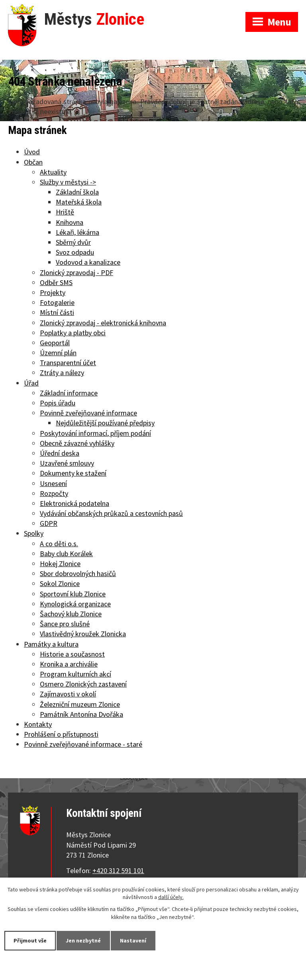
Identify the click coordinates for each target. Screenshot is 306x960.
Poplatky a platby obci (73, 332)
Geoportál (55, 342)
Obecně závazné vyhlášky (77, 443)
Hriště (65, 211)
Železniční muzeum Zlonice (80, 704)
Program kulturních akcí (75, 674)
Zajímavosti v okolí (68, 693)
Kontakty (38, 724)
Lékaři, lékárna (77, 232)
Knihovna (69, 222)
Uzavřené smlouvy (67, 463)
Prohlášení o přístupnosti (61, 734)
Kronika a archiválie (69, 664)
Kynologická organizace (75, 603)
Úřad (31, 383)
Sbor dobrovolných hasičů (78, 573)
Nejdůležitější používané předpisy (105, 422)
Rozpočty (54, 493)
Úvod (32, 151)
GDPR (48, 523)
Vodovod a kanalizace (88, 262)
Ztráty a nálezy (62, 372)
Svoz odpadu (75, 252)
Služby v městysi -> (68, 182)
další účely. (171, 897)
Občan (33, 162)
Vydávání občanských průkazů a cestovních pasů (111, 513)
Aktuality (53, 172)
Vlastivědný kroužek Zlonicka (83, 633)
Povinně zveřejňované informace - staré (83, 744)
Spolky (33, 533)
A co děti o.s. (59, 543)
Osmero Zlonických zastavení (83, 684)
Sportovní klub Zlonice (73, 593)
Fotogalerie (57, 302)
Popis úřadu (57, 402)
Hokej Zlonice (60, 563)
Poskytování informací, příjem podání (95, 433)
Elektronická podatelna (74, 503)
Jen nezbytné (83, 940)
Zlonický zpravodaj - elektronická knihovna (103, 322)
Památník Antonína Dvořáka (81, 714)
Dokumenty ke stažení (73, 473)
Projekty (52, 292)
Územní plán (58, 352)
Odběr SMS (56, 282)
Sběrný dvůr (73, 242)
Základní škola (77, 192)
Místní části (57, 312)
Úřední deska (59, 453)
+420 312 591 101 (118, 870)
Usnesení (53, 483)
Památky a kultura (51, 644)
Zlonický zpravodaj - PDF (76, 272)
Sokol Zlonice (60, 583)
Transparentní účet (68, 362)
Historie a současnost (72, 654)
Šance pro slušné (65, 623)
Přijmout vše (30, 940)
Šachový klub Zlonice (71, 613)
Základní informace (69, 392)
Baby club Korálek (66, 553)
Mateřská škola (79, 202)
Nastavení (133, 940)
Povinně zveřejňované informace (88, 412)
